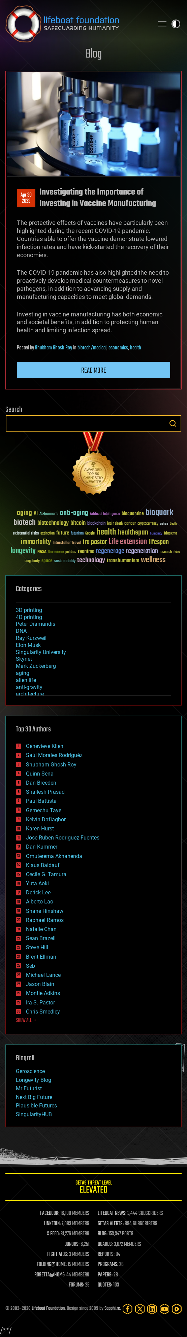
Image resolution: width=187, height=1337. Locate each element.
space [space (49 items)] (47, 560)
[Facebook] (127, 1309)
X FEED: (53, 1234)
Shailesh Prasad (45, 792)
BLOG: (102, 1234)
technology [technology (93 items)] (91, 560)
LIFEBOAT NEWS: (112, 1213)
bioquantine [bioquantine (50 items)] (133, 513)
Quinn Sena (40, 773)
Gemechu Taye (43, 810)
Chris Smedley (43, 1011)
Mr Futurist (29, 1088)
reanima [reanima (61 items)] (86, 551)
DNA (21, 631)
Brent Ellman (41, 957)
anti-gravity (29, 687)
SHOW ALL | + (26, 1020)
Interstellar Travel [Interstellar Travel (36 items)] (67, 543)
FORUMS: (76, 1285)
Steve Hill (37, 947)
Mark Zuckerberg (36, 666)
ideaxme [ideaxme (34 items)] (170, 534)
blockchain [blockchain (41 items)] (96, 523)
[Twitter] (140, 1309)
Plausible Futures (36, 1105)
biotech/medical (91, 348)
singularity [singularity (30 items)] (32, 561)
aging (22, 673)
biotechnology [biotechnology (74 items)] (53, 523)
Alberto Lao (39, 901)
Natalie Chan (41, 929)
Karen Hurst (40, 828)
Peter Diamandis (35, 624)
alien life (26, 680)
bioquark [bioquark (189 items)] (159, 513)
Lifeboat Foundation (48, 1308)
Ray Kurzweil (31, 638)
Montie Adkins (43, 993)
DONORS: (72, 1244)
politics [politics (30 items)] (70, 552)
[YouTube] (164, 1309)
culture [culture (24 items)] (164, 524)
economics (118, 348)
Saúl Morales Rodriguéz (54, 755)
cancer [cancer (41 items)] (130, 523)
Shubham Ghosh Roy (53, 348)
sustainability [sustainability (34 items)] (64, 561)
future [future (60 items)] (62, 533)
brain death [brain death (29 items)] (115, 524)
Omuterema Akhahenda (54, 856)
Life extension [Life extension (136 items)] (127, 542)
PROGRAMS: (108, 1264)
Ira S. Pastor (40, 1002)
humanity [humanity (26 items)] (156, 534)
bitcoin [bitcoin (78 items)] (78, 523)
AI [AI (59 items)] (36, 514)
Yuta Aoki (37, 883)
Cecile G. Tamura (46, 874)
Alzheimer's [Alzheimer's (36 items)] (48, 514)
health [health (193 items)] (106, 532)
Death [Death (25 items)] (173, 524)
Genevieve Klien (44, 746)
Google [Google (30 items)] (90, 534)
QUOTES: (105, 1285)
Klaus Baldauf (43, 865)
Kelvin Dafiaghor (46, 819)
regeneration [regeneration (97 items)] (142, 551)
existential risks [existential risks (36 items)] (26, 533)
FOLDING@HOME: (52, 1264)
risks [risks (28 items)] (177, 552)
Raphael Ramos (45, 920)
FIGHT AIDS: (57, 1254)
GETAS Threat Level (93, 1188)
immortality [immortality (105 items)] (36, 542)
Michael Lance (43, 975)
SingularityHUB (34, 1114)
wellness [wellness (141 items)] (153, 560)
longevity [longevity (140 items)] (23, 551)
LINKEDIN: (52, 1224)
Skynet (24, 659)
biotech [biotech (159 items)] (24, 522)
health (135, 348)
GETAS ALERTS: (111, 1224)
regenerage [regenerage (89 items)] (110, 551)
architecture (30, 694)
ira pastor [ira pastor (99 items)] (95, 542)
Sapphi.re (112, 1308)
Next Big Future (34, 1097)
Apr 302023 (26, 198)
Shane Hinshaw (44, 911)
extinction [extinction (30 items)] (47, 534)
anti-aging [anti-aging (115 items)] (74, 513)
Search (173, 423)
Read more (93, 370)
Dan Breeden (41, 783)
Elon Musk (28, 645)
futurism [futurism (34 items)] (77, 534)
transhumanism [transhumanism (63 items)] (123, 560)
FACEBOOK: (49, 1213)
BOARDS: (105, 1244)
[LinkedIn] (152, 1309)
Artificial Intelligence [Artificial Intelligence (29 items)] (105, 514)
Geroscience (30, 1071)
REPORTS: (106, 1254)
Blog (94, 54)
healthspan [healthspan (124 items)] (133, 532)
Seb (30, 966)
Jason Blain (40, 984)
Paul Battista (41, 801)
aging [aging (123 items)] (24, 513)
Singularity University (41, 652)
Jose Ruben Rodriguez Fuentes (62, 837)
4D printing (29, 617)
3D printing (29, 610)
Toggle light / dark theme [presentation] (176, 24)
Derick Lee (38, 892)
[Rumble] (177, 1309)
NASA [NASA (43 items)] (41, 552)
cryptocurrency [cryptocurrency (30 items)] (147, 524)
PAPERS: (105, 1275)
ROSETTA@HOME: (49, 1275)
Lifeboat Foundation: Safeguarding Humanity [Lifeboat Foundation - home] (76, 23)
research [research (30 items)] (166, 552)
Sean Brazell (41, 938)
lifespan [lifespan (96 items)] (159, 542)
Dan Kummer (41, 847)
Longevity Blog (33, 1080)
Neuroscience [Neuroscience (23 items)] (56, 552)
